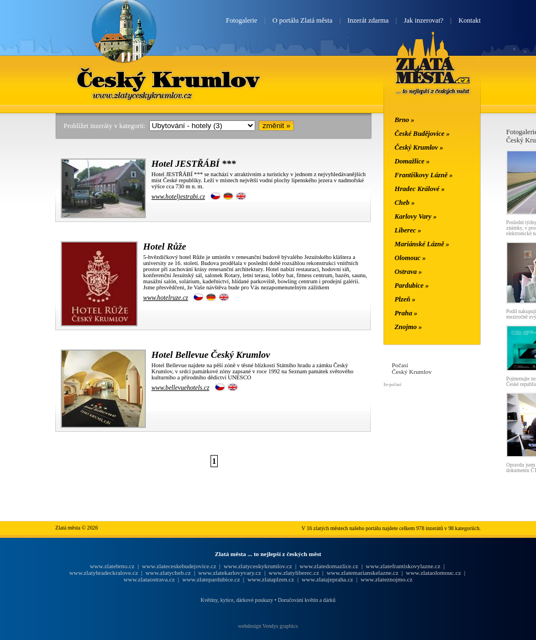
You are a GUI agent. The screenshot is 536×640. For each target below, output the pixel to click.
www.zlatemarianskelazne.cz (362, 572)
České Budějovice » (422, 133)
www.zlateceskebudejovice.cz (179, 566)
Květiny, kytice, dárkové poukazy (237, 600)
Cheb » (404, 203)
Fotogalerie (242, 20)
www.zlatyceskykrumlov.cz (258, 566)
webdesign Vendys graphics (268, 626)
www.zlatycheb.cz (168, 572)
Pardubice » (412, 285)
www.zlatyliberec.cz (294, 572)
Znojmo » (408, 327)
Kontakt (470, 20)
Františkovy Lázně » (424, 175)
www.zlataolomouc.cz (433, 572)
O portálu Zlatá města (302, 20)
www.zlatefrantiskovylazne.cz (403, 566)
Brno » (404, 120)
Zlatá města (433, 76)
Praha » (406, 313)
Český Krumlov (169, 79)
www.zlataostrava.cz (149, 579)
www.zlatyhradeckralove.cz (103, 572)
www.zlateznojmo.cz (387, 579)
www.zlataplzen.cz (271, 579)
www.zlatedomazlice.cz (328, 566)
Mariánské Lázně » (422, 244)
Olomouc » (410, 258)
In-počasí (392, 384)
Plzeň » (405, 299)
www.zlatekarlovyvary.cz (229, 572)
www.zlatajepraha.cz (327, 579)
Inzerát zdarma (368, 20)
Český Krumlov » (419, 147)
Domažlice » (412, 161)
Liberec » (408, 230)
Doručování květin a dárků (306, 600)
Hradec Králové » (420, 189)
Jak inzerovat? (424, 20)
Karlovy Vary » (416, 216)
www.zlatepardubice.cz (211, 579)
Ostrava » (408, 272)
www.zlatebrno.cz (112, 566)
